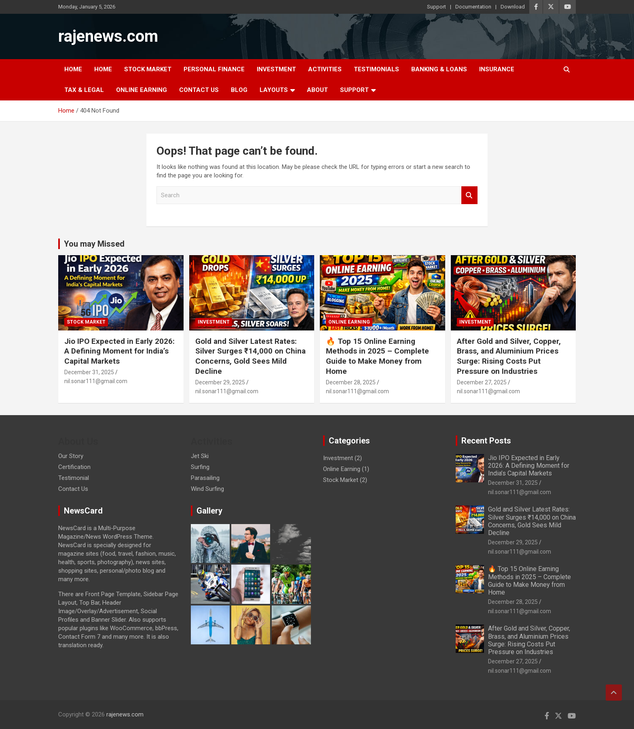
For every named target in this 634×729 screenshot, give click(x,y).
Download (513, 7)
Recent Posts (486, 441)
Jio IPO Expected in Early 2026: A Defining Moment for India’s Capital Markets (119, 351)
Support (436, 7)
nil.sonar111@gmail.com (95, 381)
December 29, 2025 (220, 382)
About (317, 90)
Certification (74, 467)
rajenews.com (108, 36)
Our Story (70, 456)
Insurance (496, 69)
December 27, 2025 (482, 382)
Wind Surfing (207, 488)
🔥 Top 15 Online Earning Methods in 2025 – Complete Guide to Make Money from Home (377, 356)
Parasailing (205, 478)
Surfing (200, 467)
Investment (276, 69)
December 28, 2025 (351, 382)
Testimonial (73, 478)
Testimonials (376, 69)
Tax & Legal (84, 90)
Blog (239, 90)
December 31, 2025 (89, 372)
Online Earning (141, 90)
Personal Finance (214, 69)
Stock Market (147, 69)
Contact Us (199, 90)
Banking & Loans (439, 69)
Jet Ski (200, 456)
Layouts (274, 90)
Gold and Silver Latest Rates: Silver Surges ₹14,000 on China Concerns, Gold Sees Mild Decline (250, 356)
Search (469, 195)
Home (73, 69)
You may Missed (94, 244)
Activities (325, 69)
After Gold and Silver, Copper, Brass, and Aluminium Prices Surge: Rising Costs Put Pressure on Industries (509, 356)
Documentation (473, 7)
